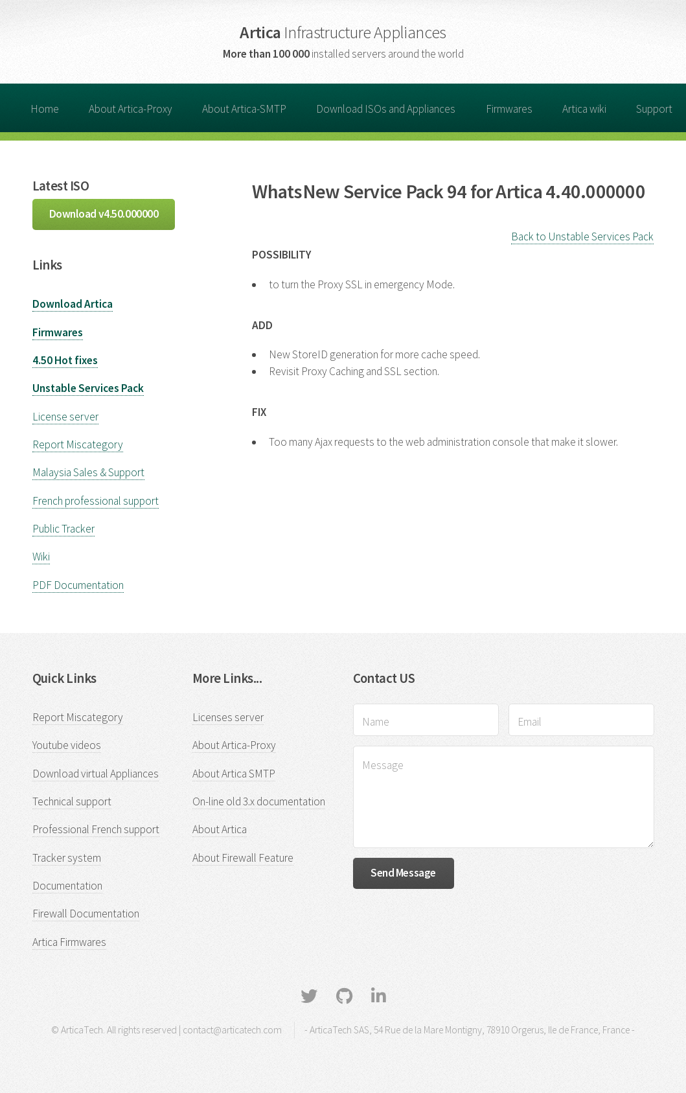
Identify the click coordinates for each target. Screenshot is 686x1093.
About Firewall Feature (242, 858)
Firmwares (509, 109)
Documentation (67, 886)
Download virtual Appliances (95, 773)
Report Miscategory (77, 444)
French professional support (95, 501)
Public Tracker (63, 529)
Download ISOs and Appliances (385, 109)
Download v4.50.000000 (104, 214)
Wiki (41, 556)
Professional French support (95, 829)
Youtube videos (66, 745)
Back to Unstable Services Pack (582, 236)
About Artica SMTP (233, 773)
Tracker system (66, 858)
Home (44, 109)
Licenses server (228, 717)
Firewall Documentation (85, 913)
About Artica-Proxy (130, 109)
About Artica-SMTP (244, 109)
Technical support (71, 801)
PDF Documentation (78, 585)
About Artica (219, 829)
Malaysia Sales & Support (88, 472)
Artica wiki (584, 109)
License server (65, 416)
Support (654, 109)
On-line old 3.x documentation (258, 801)
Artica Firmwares (69, 942)
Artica (343, 32)
